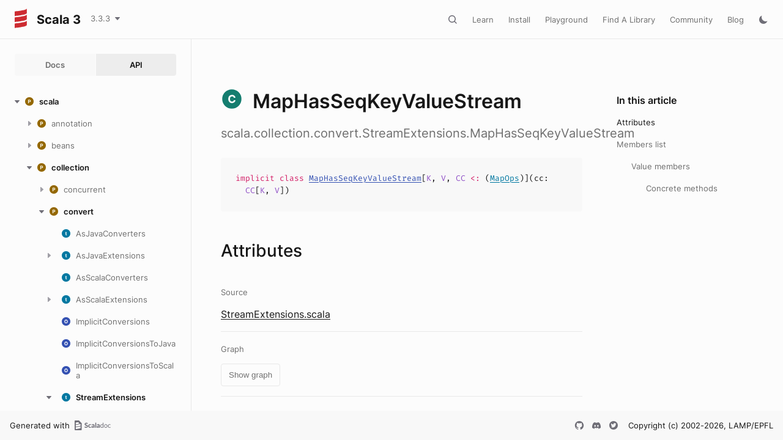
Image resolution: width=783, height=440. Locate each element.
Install (519, 19)
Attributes (636, 122)
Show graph (250, 375)
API (136, 65)
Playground (566, 19)
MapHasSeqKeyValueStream (365, 178)
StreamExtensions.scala (275, 314)
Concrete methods (682, 188)
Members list (641, 144)
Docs (55, 65)
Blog (735, 19)
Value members (660, 166)
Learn (483, 19)
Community (691, 19)
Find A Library (629, 19)
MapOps (504, 178)
